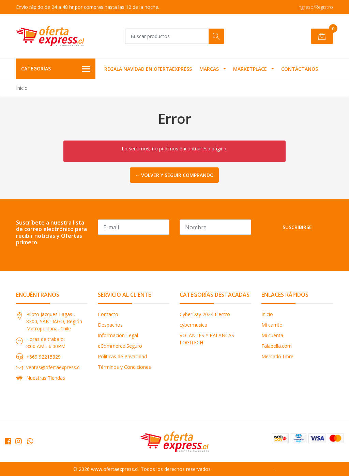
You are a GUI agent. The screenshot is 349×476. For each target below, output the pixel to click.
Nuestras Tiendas (45, 378)
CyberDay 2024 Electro (205, 314)
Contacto (108, 314)
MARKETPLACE (250, 69)
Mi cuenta (272, 335)
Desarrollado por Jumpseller (244, 469)
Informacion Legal (118, 335)
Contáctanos (299, 69)
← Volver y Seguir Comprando (174, 175)
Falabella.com (276, 346)
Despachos (110, 325)
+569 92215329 (43, 357)
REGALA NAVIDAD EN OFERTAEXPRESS (148, 69)
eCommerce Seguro (120, 346)
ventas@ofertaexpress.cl (53, 367)
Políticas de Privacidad (122, 356)
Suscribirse (297, 227)
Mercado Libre (277, 356)
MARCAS (209, 69)
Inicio (267, 314)
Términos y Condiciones (124, 367)
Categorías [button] (55, 69)
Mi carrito (272, 325)
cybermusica (193, 325)
